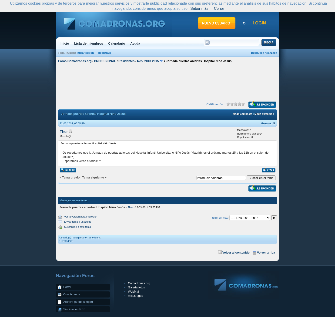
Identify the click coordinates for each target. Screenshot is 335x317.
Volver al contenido (236, 252)
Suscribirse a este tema (77, 226)
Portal (67, 287)
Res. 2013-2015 (148, 61)
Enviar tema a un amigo (77, 221)
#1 (273, 123)
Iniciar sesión (85, 52)
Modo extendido (264, 113)
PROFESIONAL (105, 61)
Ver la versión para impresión (80, 216)
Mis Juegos (135, 295)
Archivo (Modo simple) (78, 302)
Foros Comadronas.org (75, 61)
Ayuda (135, 43)
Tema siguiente (93, 177)
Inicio (64, 43)
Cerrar (219, 8)
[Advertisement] (167, 82)
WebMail (134, 291)
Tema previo (71, 177)
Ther (64, 132)
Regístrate (104, 52)
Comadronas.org (139, 283)
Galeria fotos (136, 287)
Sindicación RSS (74, 309)
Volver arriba (266, 252)
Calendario (116, 43)
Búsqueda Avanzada (264, 52)
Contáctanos (71, 294)
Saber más (199, 8)
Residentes (126, 61)
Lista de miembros (88, 43)
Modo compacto (242, 113)
